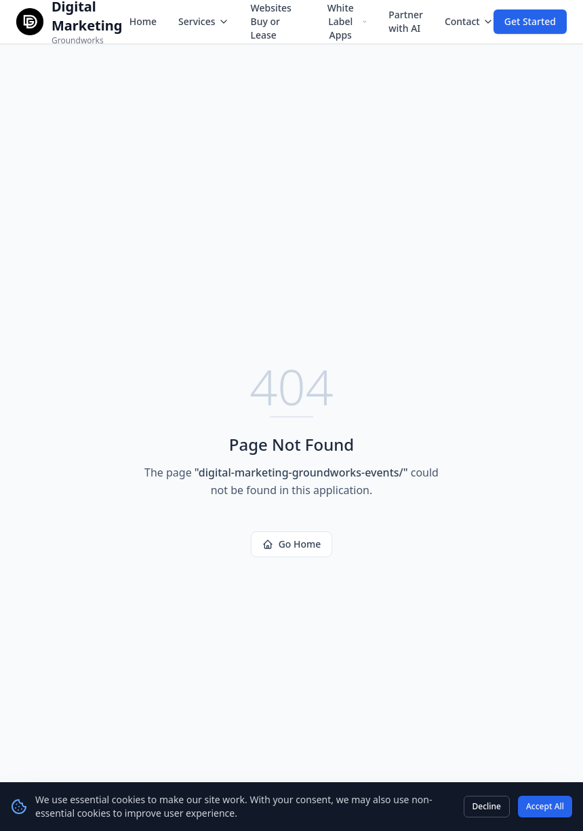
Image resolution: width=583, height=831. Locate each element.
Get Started (530, 21)
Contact (469, 21)
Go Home (291, 544)
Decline (487, 806)
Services (203, 21)
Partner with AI (405, 21)
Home (143, 21)
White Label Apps (347, 21)
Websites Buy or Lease (271, 21)
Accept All (545, 806)
